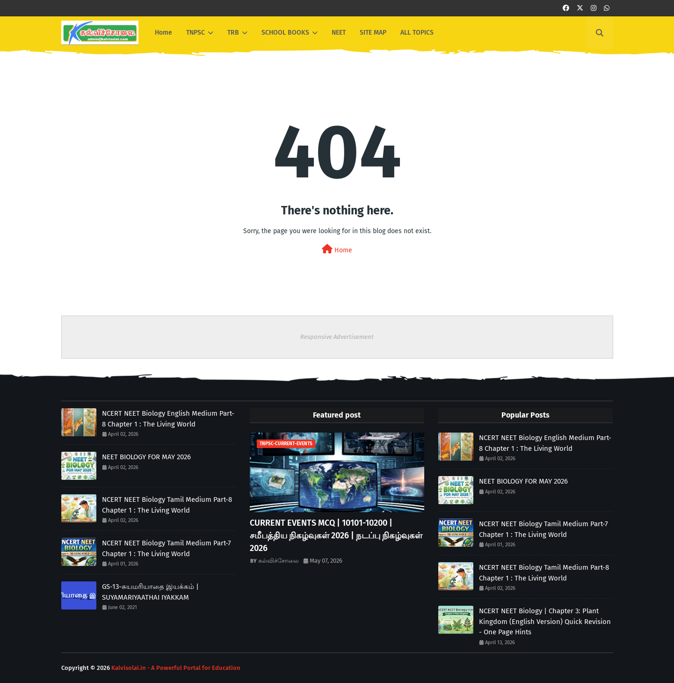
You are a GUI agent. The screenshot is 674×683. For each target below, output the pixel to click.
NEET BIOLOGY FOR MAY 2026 (146, 457)
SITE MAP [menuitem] (373, 33)
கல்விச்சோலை (278, 560)
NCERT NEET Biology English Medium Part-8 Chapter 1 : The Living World (168, 418)
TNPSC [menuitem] (195, 33)
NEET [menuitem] (339, 33)
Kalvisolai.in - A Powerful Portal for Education (175, 667)
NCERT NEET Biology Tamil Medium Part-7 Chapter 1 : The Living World (166, 548)
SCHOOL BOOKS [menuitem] (285, 33)
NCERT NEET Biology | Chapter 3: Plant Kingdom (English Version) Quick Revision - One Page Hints (545, 621)
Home (337, 249)
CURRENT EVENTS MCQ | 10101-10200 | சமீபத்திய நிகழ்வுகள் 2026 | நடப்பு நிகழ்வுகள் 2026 (336, 535)
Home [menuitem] (163, 33)
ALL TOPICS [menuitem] (417, 33)
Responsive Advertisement (337, 336)
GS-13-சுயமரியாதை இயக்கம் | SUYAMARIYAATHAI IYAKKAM (150, 592)
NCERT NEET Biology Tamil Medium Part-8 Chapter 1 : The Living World (167, 504)
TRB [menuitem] (233, 33)
